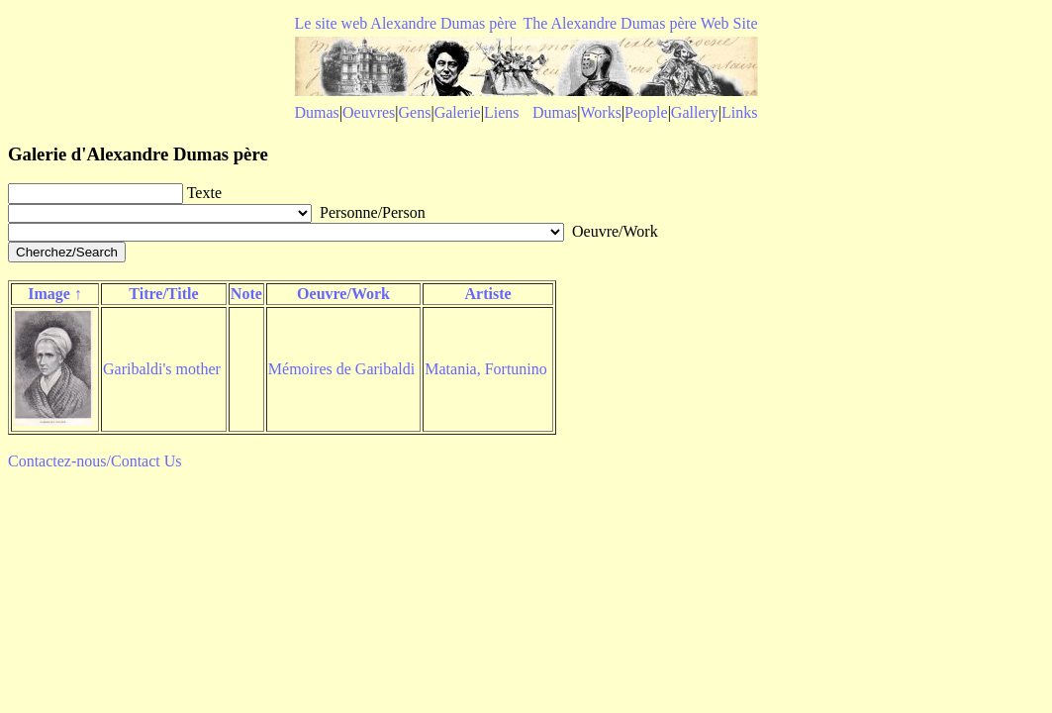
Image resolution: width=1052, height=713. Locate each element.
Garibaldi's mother (162, 368)
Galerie (457, 112)
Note (246, 293)
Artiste (487, 293)
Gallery (694, 112)
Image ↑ (55, 293)
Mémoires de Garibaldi (341, 368)
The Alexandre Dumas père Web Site (640, 23)
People (646, 112)
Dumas (317, 112)
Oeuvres (368, 112)
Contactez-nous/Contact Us (95, 461)
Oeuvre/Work (343, 293)
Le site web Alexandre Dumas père (406, 23)
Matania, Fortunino (486, 368)
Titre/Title (163, 293)
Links (739, 112)
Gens (415, 112)
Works (601, 112)
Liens (502, 112)
